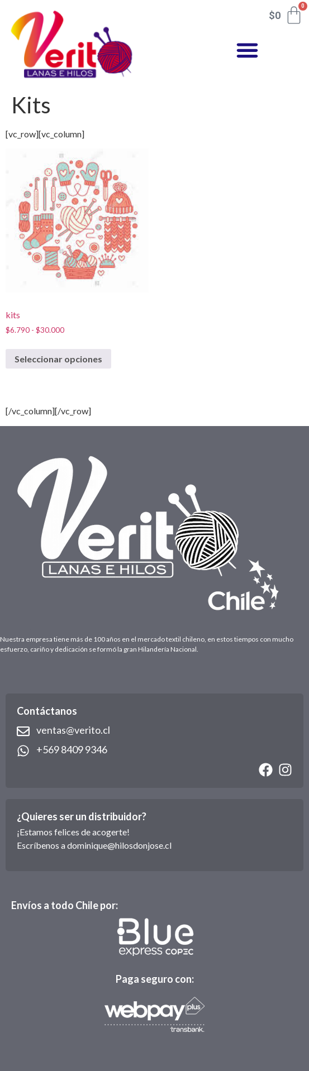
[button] (247, 50)
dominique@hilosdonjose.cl (119, 845)
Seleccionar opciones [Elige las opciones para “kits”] (58, 358)
